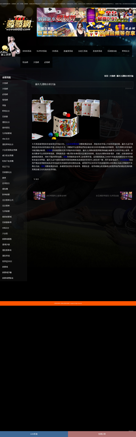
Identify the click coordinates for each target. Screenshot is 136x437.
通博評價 (6, 244)
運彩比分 (6, 122)
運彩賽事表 (7, 250)
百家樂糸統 (112, 51)
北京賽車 (6, 206)
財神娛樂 (6, 194)
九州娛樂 (6, 211)
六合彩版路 (124, 160)
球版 (4, 105)
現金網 (25, 62)
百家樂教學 (7, 222)
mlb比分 (5, 228)
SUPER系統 (42, 51)
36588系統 (26, 51)
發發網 (5, 100)
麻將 (4, 178)
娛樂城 (5, 267)
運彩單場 (6, 256)
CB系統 (55, 51)
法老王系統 (83, 51)
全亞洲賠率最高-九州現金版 (114, 196)
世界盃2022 (7, 261)
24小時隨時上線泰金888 (49, 196)
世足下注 (6, 167)
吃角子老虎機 (7, 161)
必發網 (47, 62)
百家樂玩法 (7, 172)
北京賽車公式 (7, 200)
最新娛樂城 (7, 217)
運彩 (43, 166)
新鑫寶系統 (68, 51)
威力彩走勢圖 (7, 155)
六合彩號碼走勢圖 (9, 150)
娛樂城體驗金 (7, 278)
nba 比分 (6, 139)
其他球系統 (97, 51)
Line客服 (34, 434)
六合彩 (5, 233)
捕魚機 (5, 189)
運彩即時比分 (7, 144)
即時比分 (125, 51)
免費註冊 (102, 434)
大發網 (36, 62)
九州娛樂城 (7, 133)
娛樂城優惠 (7, 239)
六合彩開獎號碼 (72, 144)
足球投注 (6, 183)
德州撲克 (6, 128)
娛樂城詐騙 (7, 272)
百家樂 (5, 116)
